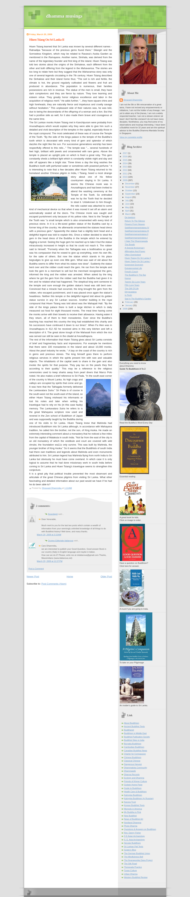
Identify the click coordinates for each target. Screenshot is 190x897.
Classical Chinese (132, 761)
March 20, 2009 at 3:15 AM (49, 535)
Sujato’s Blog (130, 850)
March (128, 214)
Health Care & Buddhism (135, 791)
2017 (125, 153)
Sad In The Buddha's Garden (138, 299)
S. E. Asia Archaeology (134, 840)
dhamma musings (64, 16)
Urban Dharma (130, 874)
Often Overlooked (133, 255)
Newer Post (33, 576)
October (129, 190)
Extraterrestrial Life (133, 268)
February (129, 302)
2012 (125, 170)
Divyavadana (131, 292)
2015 (125, 160)
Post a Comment (36, 568)
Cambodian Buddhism (134, 747)
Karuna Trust (130, 802)
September (130, 194)
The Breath (130, 244)
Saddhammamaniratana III (137, 231)
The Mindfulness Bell (133, 857)
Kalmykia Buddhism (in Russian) (139, 798)
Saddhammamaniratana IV (137, 227)
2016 (125, 156)
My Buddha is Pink (132, 812)
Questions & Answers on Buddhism (140, 829)
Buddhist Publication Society (137, 737)
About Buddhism (131, 723)
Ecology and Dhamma (134, 778)
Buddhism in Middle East (135, 733)
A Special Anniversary (135, 248)
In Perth (128, 295)
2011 (125, 173)
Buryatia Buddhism (132, 744)
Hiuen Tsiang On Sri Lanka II (138, 258)
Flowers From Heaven (135, 224)
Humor (128, 278)
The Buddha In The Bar (135, 275)
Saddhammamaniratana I (136, 238)
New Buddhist (130, 816)
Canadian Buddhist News (135, 750)
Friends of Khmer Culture (135, 781)
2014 (125, 163)
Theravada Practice (133, 867)
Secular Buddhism (132, 843)
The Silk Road (130, 863)
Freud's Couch (131, 271)
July (127, 200)
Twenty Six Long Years (135, 282)
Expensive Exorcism (134, 265)
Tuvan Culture (130, 870)
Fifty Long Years (132, 285)
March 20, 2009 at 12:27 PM (50, 561)
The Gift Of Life (132, 288)
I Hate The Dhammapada (136, 241)
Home (70, 576)
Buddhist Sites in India (134, 740)
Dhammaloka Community (135, 767)
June (127, 204)
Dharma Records (132, 774)
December (130, 183)
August (128, 197)
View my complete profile (131, 137)
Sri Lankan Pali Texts (133, 846)
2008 (125, 309)
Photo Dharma (130, 826)
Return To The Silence (135, 221)
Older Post (106, 576)
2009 (125, 180)
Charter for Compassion (135, 754)
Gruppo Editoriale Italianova (60, 540)
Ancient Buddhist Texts (134, 726)
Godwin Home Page (133, 785)
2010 (125, 177)
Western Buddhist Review (136, 877)
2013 (125, 167)
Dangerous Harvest (133, 764)
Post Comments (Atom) (53, 583)
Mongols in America (133, 809)
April (127, 211)
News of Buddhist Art (133, 819)
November (130, 187)
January (129, 305)
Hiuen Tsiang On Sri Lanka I (137, 261)
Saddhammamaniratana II (136, 234)
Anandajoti (53, 514)
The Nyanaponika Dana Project (138, 860)
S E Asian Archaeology (134, 836)
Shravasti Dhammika (132, 100)
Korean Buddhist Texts (134, 805)
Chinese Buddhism (132, 757)
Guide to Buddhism (133, 788)
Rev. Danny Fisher (132, 833)
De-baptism (130, 217)
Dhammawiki (130, 771)
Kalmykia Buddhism (133, 795)
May (127, 207)
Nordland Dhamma (132, 822)
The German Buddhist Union (137, 853)
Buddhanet (129, 730)
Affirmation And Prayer (135, 251)
